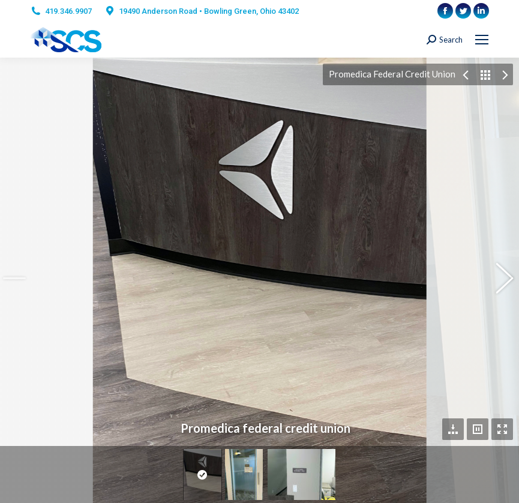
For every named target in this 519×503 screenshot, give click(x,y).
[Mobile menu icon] (482, 39)
